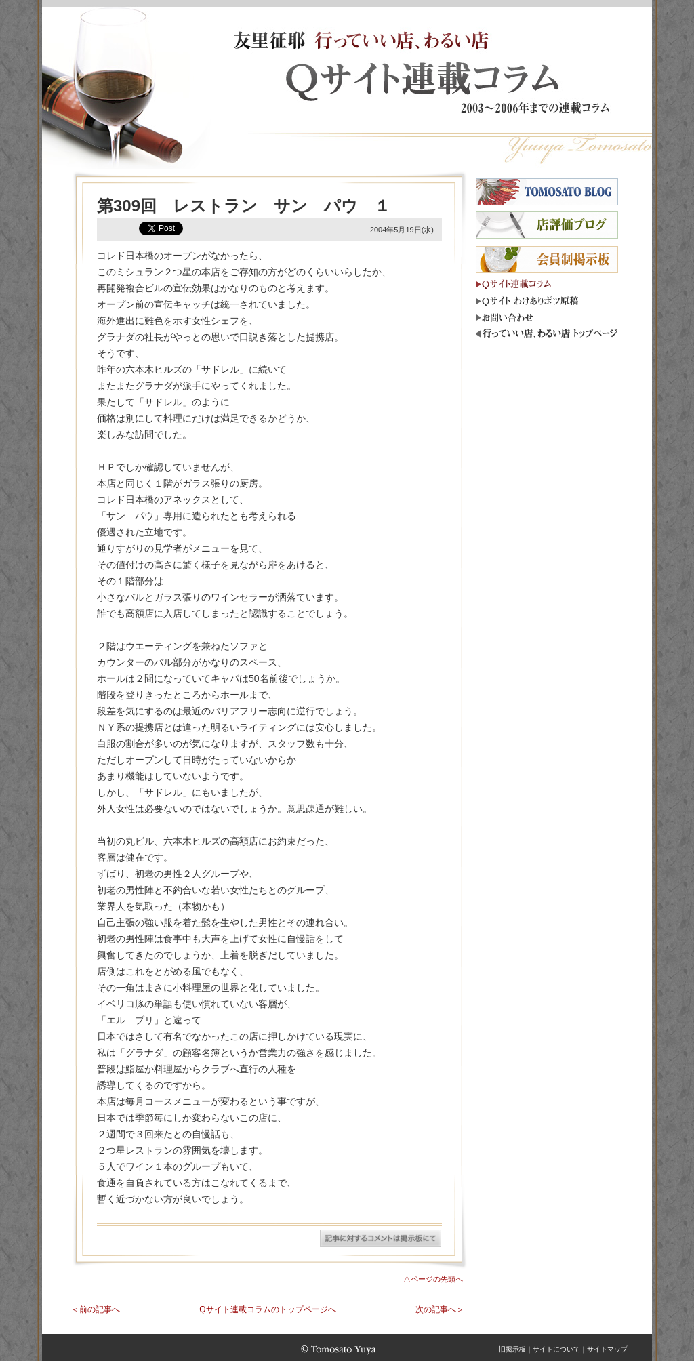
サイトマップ (607, 1349)
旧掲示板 (512, 1349)
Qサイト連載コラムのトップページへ (267, 1309)
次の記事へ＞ (439, 1309)
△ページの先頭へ (433, 1279)
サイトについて (556, 1349)
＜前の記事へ (95, 1309)
